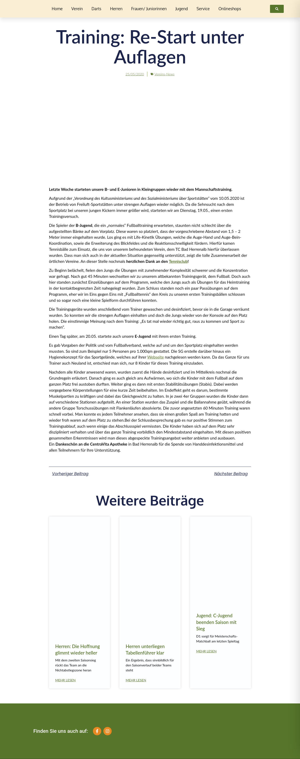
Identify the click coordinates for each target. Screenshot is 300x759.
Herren (116, 8)
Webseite (155, 357)
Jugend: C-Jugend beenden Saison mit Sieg (216, 622)
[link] (277, 9)
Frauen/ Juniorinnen (149, 8)
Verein (77, 8)
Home (57, 8)
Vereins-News (164, 74)
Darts (96, 8)
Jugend (181, 8)
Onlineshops (229, 8)
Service (203, 8)
